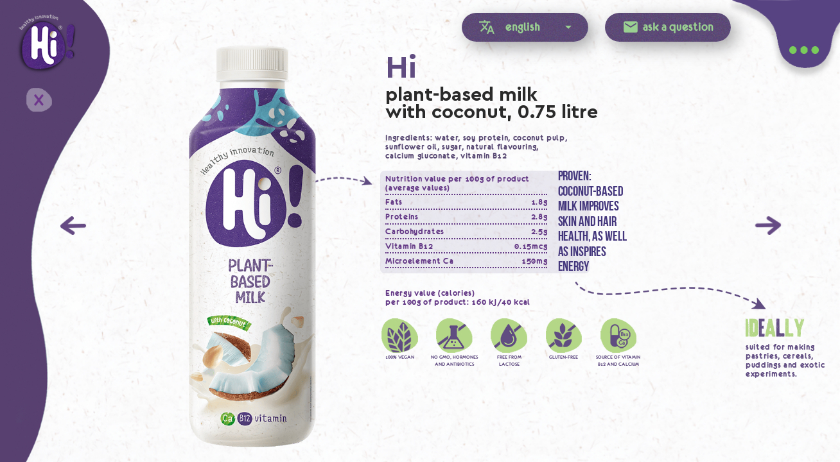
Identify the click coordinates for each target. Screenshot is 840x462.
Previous (73, 225)
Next (768, 225)
